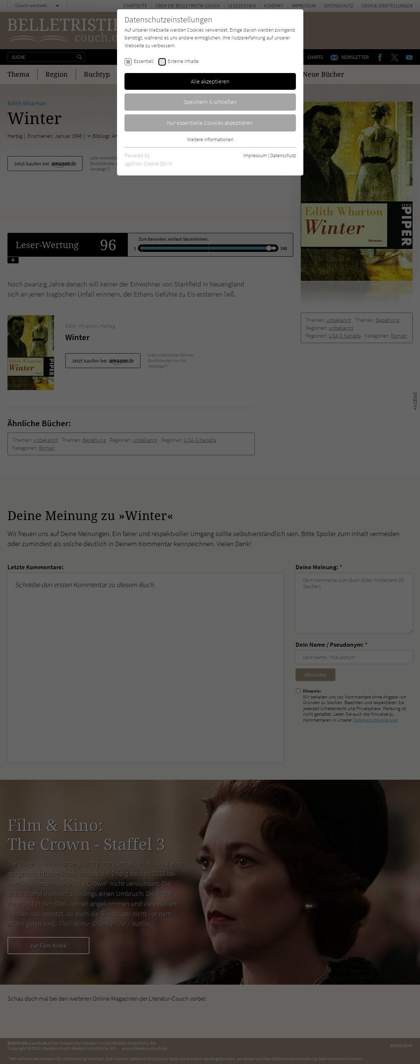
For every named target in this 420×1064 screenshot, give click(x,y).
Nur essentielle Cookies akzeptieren (210, 122)
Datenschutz (283, 155)
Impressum (255, 155)
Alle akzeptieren (210, 81)
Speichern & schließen (210, 101)
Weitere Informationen (210, 139)
